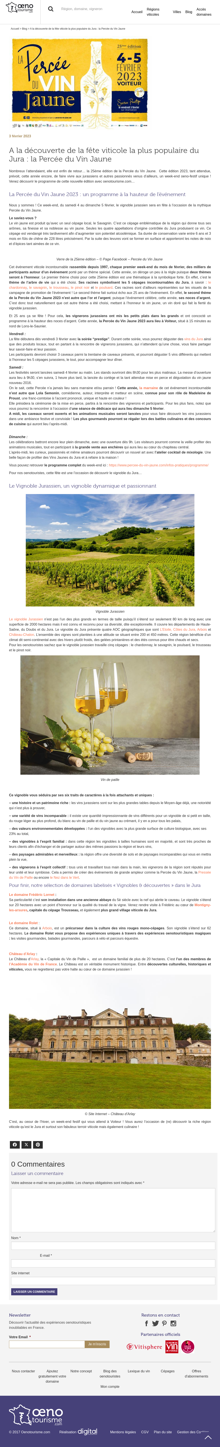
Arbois (47, 928)
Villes (177, 12)
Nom (16, 1238)
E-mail (46, 1255)
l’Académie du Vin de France (33, 964)
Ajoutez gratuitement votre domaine (52, 1376)
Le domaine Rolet (23, 923)
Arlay (34, 959)
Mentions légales (123, 1432)
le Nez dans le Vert (64, 877)
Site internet (20, 1273)
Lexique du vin (139, 1371)
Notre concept (81, 1371)
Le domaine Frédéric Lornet (31, 895)
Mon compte (110, 1386)
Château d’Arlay (22, 954)
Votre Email (20, 1337)
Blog (188, 12)
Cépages (168, 1371)
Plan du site (163, 1432)
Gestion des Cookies (193, 1432)
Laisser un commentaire (34, 1291)
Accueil (137, 12)
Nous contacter (23, 1371)
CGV (145, 1432)
